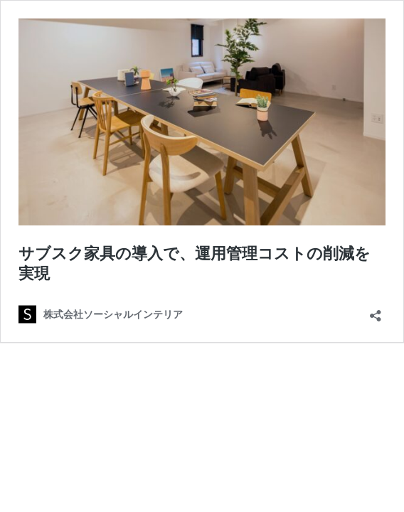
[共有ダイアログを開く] (376, 311)
